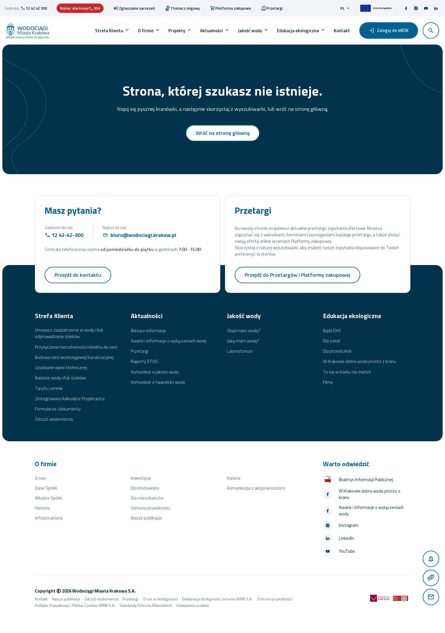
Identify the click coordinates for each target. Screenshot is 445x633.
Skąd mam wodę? (243, 330)
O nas (40, 478)
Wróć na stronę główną (223, 133)
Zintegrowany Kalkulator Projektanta (69, 399)
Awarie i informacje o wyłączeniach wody (169, 341)
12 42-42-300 (67, 235)
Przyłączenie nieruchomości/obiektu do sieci (76, 347)
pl (345, 8)
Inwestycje (141, 478)
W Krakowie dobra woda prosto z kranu (359, 361)
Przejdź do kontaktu (78, 275)
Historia (42, 508)
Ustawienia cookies (192, 605)
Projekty (176, 30)
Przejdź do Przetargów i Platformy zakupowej (297, 275)
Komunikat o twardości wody (158, 382)
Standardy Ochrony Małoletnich (145, 605)
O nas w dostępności (160, 599)
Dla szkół (331, 341)
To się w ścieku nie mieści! (347, 372)
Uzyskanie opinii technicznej (61, 367)
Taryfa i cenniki (49, 388)
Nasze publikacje (146, 518)
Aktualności (211, 30)
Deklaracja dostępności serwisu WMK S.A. (217, 599)
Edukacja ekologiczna (298, 30)
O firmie (145, 30)
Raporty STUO (144, 361)
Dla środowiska (145, 488)
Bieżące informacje (148, 330)
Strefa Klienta (109, 30)
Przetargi (139, 351)
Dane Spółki (46, 488)
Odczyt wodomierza (54, 419)
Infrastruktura (48, 518)
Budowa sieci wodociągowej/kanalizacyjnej (74, 357)
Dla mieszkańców (147, 498)
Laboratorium (240, 351)
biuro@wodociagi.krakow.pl (143, 235)
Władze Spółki (48, 498)
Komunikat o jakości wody (155, 372)
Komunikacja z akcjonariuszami (256, 488)
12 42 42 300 (36, 8)
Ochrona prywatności (150, 508)
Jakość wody (250, 30)
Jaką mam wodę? (243, 341)
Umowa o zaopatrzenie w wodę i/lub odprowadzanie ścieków (69, 333)
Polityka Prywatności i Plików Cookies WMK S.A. (75, 605)
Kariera (233, 478)
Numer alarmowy (80, 8)
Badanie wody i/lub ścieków (60, 378)
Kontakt (342, 30)
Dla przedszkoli (337, 351)
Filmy (328, 382)
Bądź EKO (332, 330)
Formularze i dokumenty (58, 409)
